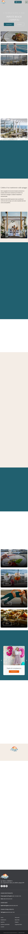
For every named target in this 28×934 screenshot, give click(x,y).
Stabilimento (3, 919)
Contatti (2, 926)
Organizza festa (18, 924)
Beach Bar (17, 919)
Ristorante (17, 917)
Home (2, 917)
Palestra (16, 922)
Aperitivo (2, 922)
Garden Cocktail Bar (5, 924)
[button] (26, 2)
